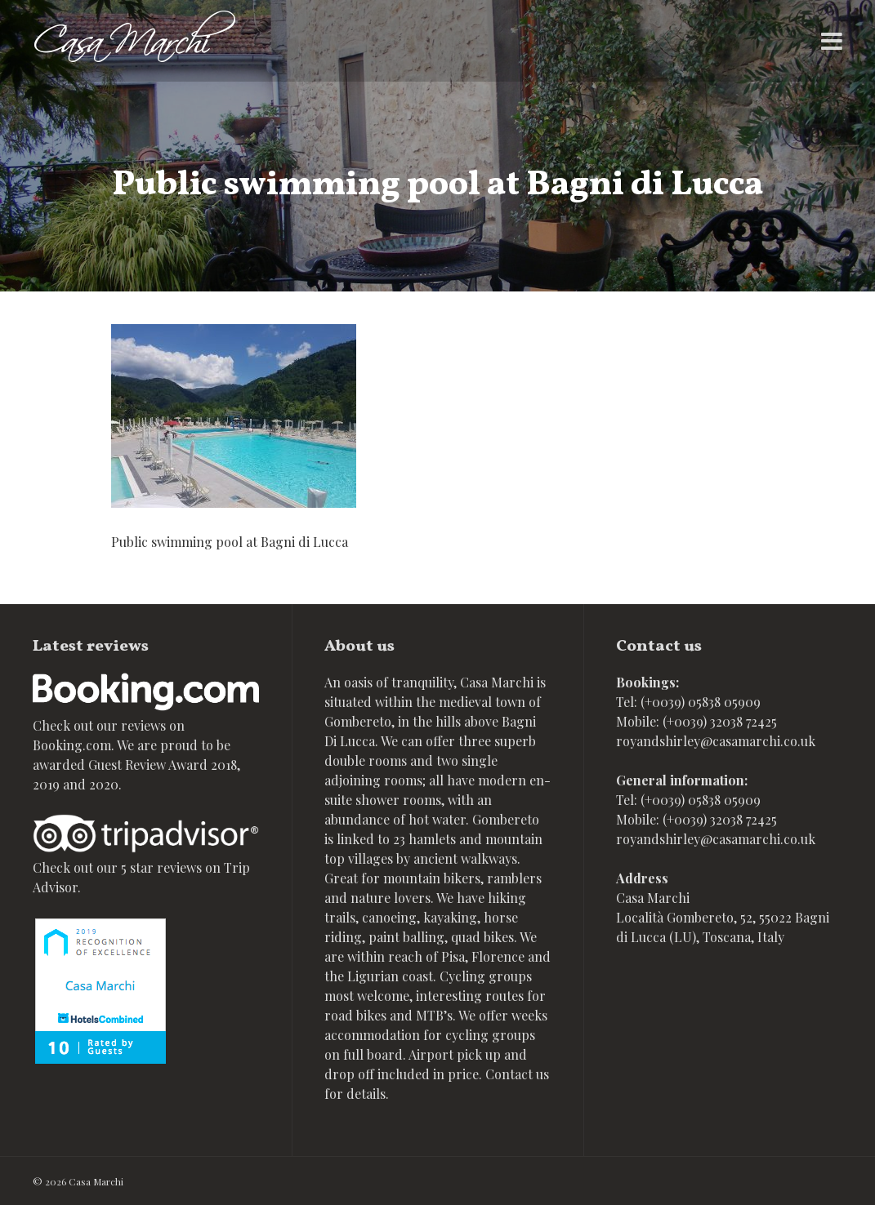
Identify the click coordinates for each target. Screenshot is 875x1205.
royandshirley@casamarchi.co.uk (715, 740)
